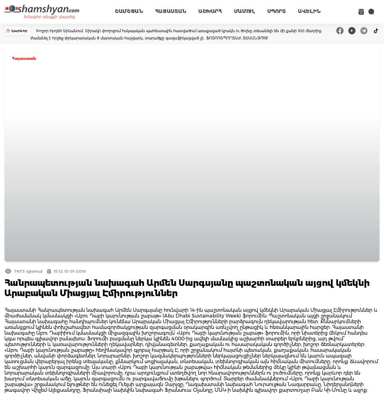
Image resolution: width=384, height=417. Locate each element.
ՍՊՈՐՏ (276, 11)
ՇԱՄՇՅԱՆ (129, 11)
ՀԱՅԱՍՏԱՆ (170, 11)
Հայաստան (24, 58)
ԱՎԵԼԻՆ (309, 11)
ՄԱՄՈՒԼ (244, 11)
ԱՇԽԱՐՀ (210, 11)
